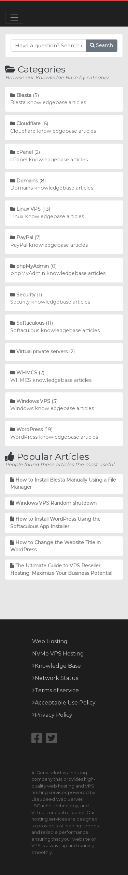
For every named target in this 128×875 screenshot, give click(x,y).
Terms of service (57, 690)
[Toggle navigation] (14, 17)
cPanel (24, 152)
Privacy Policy (53, 715)
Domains (27, 181)
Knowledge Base (58, 666)
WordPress (29, 429)
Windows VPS (33, 401)
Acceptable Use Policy (65, 702)
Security (25, 295)
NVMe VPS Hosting (58, 653)
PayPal (24, 237)
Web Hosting (50, 641)
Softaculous (30, 323)
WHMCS (26, 373)
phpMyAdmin (32, 266)
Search (101, 45)
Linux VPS (28, 209)
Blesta (23, 95)
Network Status (56, 678)
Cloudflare (28, 123)
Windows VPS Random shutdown (56, 503)
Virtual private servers (42, 352)
